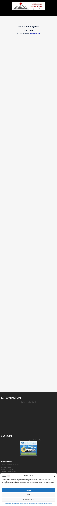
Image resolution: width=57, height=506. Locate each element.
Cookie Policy (8, 503)
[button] (54, 476)
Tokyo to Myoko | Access (8, 472)
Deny (28, 495)
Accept (28, 490)
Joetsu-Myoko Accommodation (10, 465)
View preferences (28, 499)
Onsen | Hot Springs (7, 469)
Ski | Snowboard (6, 467)
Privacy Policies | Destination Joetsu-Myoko (22, 503)
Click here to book (34, 33)
